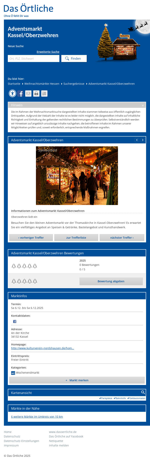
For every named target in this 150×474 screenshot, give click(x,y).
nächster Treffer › (122, 237)
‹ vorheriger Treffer (31, 237)
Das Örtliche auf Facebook (66, 436)
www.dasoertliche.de (63, 432)
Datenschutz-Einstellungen (21, 441)
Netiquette (56, 441)
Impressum (11, 445)
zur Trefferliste (76, 237)
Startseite (14, 83)
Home (8, 432)
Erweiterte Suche (48, 52)
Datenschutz (12, 436)
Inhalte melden (59, 445)
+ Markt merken (77, 380)
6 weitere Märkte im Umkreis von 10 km (37, 416)
